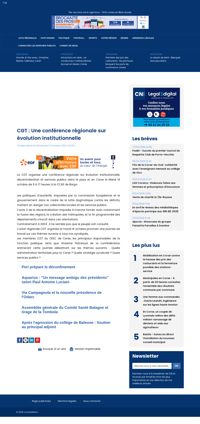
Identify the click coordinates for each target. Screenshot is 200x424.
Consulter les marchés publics (37, 45)
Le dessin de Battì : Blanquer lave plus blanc (165, 59)
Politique (64, 38)
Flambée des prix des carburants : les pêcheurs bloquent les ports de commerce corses (119, 62)
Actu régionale (27, 38)
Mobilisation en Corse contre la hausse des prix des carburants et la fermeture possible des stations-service (161, 263)
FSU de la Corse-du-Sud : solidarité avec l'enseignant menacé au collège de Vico (156, 168)
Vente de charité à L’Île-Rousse (152, 197)
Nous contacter (91, 401)
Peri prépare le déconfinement (48, 267)
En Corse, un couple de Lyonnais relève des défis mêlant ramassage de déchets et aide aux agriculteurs (159, 319)
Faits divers (48, 38)
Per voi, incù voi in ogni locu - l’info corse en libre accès (100, 12)
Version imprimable (85, 349)
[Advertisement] (69, 103)
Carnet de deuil (69, 45)
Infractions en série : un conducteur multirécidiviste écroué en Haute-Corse (76, 61)
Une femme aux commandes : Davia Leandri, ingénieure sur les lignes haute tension (161, 300)
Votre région (109, 38)
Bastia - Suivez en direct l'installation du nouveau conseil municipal (158, 338)
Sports (93, 38)
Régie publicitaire (41, 401)
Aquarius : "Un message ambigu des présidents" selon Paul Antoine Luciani (65, 279)
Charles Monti (25, 145)
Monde (124, 38)
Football (79, 38)
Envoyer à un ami (51, 349)
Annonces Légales (143, 38)
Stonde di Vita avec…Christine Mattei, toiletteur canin (32, 59)
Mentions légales (67, 401)
